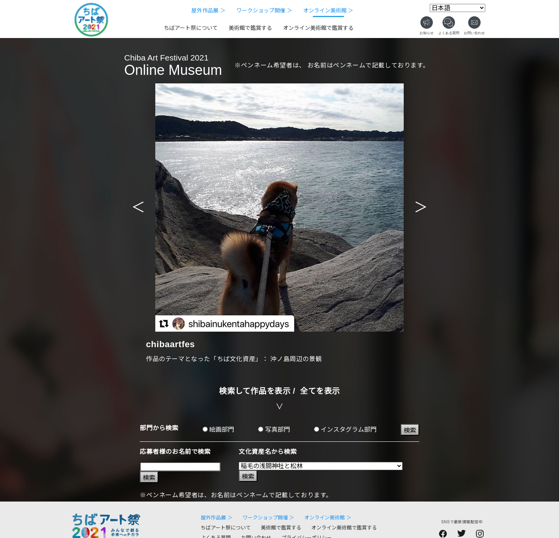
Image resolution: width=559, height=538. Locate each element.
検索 (410, 430)
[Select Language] (457, 8)
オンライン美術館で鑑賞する (318, 28)
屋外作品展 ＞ (208, 10)
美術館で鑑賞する (250, 28)
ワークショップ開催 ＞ (264, 10)
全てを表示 (320, 391)
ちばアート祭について (191, 28)
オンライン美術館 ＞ (328, 10)
